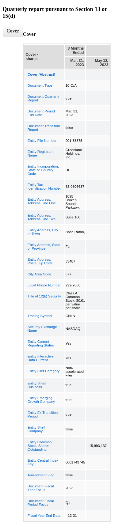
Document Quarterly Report (43, 98)
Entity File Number (42, 140)
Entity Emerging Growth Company (41, 399)
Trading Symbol (40, 316)
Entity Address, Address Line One (42, 201)
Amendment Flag (41, 475)
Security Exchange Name (42, 328)
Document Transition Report (44, 127)
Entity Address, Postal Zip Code (40, 261)
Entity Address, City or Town (43, 232)
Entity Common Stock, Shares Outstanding (40, 445)
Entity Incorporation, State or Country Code (43, 170)
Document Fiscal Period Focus (41, 502)
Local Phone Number (44, 285)
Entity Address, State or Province (44, 246)
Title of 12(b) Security (44, 296)
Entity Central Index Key (43, 462)
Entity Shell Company (36, 429)
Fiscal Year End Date (44, 515)
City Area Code (39, 274)
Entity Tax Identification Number (44, 186)
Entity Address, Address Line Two (42, 217)
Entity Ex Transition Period (43, 414)
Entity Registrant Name (40, 153)
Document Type (40, 85)
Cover (12, 30)
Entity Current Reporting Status (41, 343)
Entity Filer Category (43, 371)
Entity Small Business (37, 385)
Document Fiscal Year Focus (41, 488)
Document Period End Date (41, 113)
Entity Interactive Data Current (41, 358)
